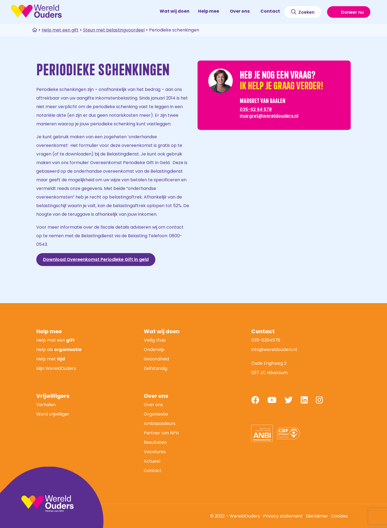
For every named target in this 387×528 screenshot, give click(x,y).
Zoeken (302, 12)
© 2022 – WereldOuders (235, 516)
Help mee (211, 11)
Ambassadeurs (159, 423)
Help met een (55, 340)
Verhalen (46, 405)
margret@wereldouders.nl (269, 116)
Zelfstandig (155, 368)
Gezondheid (156, 359)
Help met (50, 359)
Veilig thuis (155, 340)
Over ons (242, 11)
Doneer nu (349, 12)
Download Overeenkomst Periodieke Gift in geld (96, 259)
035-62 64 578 (256, 109)
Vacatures (155, 452)
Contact (270, 11)
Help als (58, 349)
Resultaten (155, 442)
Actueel (152, 461)
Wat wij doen (174, 11)
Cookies (339, 516)
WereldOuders (36, 11)
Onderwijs (154, 349)
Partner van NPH (161, 433)
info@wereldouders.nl (274, 349)
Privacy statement (283, 516)
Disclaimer (317, 516)
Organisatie (156, 414)
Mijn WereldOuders (56, 368)
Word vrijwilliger (52, 414)
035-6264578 (265, 340)
